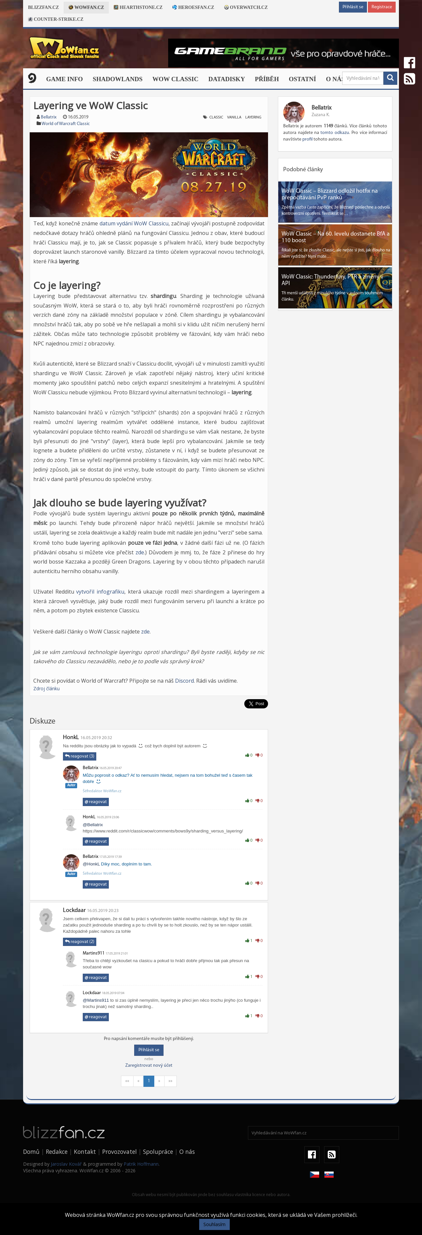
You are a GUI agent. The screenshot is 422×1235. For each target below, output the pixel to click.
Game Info (64, 79)
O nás (335, 79)
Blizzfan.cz (43, 7)
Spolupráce (158, 1151)
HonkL (71, 737)
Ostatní (302, 79)
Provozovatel (119, 1151)
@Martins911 (96, 1000)
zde (140, 552)
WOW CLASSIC (175, 79)
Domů (31, 1151)
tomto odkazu (334, 132)
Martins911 (94, 953)
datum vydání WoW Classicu (134, 223)
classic (216, 117)
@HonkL (91, 863)
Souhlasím (214, 1224)
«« (127, 1081)
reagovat (96, 801)
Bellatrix (48, 117)
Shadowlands (117, 79)
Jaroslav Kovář (66, 1164)
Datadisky (226, 79)
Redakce (57, 1151)
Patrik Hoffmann (141, 1164)
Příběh (267, 79)
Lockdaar (74, 910)
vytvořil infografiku (100, 591)
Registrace (382, 7)
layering (253, 117)
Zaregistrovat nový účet (148, 1065)
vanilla (234, 117)
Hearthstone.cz (138, 7)
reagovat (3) (79, 756)
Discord (184, 680)
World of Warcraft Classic (66, 123)
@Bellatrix (93, 824)
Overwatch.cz (246, 7)
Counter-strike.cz (55, 19)
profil (307, 139)
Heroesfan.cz (193, 7)
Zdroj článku (46, 688)
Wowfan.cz (86, 7)
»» (170, 1081)
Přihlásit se (353, 7)
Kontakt (85, 1151)
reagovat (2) (79, 941)
